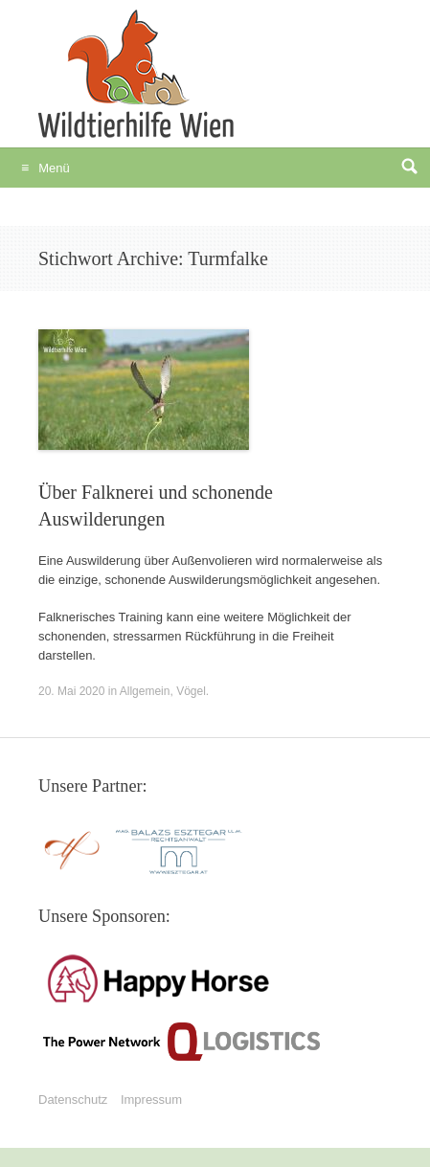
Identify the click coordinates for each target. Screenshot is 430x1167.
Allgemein (145, 691)
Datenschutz (72, 1099)
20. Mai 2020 (71, 691)
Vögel (191, 691)
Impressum (151, 1099)
